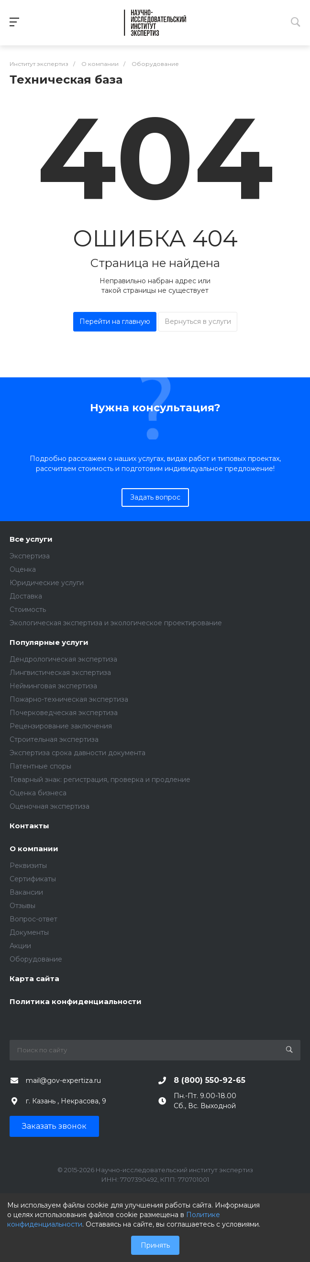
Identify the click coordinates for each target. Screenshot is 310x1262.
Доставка (26, 596)
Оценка (23, 569)
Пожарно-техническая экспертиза (69, 699)
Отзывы (22, 905)
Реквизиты (28, 865)
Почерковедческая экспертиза (64, 712)
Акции (20, 945)
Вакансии (26, 892)
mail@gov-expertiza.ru (63, 1080)
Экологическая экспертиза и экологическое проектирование (116, 623)
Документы (29, 932)
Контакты (29, 826)
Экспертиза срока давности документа (77, 753)
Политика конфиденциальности (76, 1002)
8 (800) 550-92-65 (209, 1080)
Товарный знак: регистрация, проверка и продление (100, 779)
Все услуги (31, 539)
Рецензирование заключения (61, 726)
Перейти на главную (114, 321)
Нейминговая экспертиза (53, 686)
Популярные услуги (49, 643)
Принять (155, 1245)
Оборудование (36, 959)
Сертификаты (33, 879)
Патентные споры (40, 766)
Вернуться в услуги (198, 321)
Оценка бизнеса (38, 793)
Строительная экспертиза (54, 739)
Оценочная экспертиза (49, 806)
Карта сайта (34, 979)
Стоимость (28, 609)
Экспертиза (30, 556)
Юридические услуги (47, 582)
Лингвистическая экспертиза (60, 672)
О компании (34, 849)
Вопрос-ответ (33, 919)
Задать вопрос (155, 497)
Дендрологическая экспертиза (63, 659)
